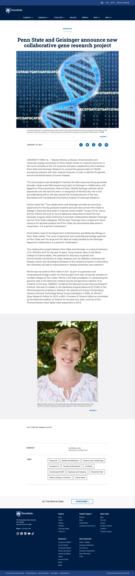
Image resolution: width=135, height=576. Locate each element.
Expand (103, 137)
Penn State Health (63, 529)
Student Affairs (83, 523)
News (96, 17)
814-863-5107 (82, 450)
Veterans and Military (64, 554)
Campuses (61, 526)
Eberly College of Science (60, 478)
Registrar (82, 517)
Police (81, 556)
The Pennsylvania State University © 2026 (117, 573)
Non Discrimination (43, 573)
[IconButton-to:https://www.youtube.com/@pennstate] (29, 533)
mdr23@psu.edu (74, 448)
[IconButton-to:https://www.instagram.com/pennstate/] (17, 533)
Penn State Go (83, 548)
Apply (113, 3)
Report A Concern (123, 3)
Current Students (63, 545)
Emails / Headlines (84, 542)
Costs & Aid (58, 17)
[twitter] (87, 145)
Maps (102, 517)
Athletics (85, 17)
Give (107, 3)
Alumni (60, 562)
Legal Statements (64, 573)
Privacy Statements (31, 573)
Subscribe (81, 501)
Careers (60, 520)
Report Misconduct (85, 554)
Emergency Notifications (86, 545)
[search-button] (102, 3)
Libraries (102, 523)
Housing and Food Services (87, 526)
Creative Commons (62, 408)
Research (73, 17)
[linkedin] (93, 145)
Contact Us (61, 531)
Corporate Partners (106, 531)
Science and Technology (93, 461)
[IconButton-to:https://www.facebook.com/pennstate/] (21, 533)
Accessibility (54, 573)
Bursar (81, 520)
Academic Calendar (106, 526)
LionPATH (103, 529)
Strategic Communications (87, 551)
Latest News (80, 478)
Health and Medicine (70, 461)
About (107, 17)
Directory (103, 520)
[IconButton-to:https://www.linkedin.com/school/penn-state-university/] (25, 533)
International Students (64, 548)
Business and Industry (77, 472)
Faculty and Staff (57, 472)
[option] (23, 529)
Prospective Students (64, 542)
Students (88, 466)
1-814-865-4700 (26, 529)
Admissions (42, 17)
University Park (97, 472)
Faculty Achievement (71, 466)
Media (60, 565)
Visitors (60, 556)
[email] (100, 145)
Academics (27, 17)
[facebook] (81, 145)
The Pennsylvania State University (15, 573)
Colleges (60, 523)
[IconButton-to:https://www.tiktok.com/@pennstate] (32, 533)
